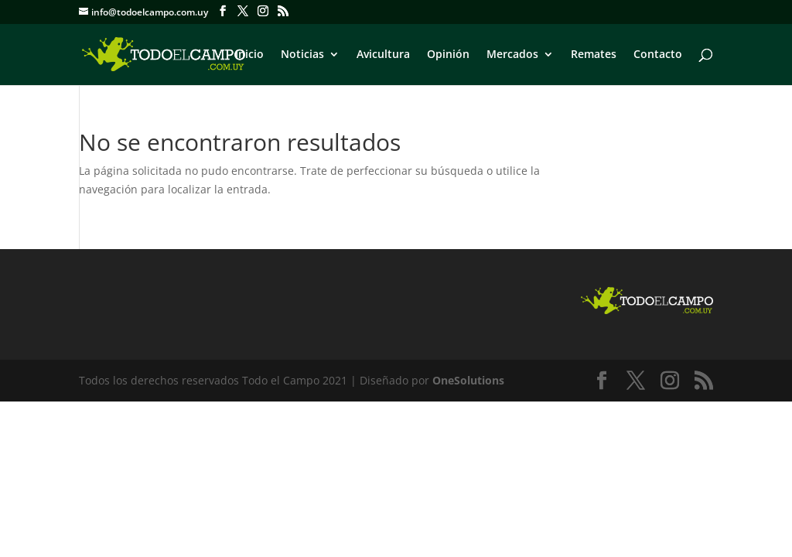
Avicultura (383, 55)
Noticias (302, 55)
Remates (593, 55)
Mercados (512, 55)
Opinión (448, 55)
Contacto (657, 55)
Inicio (249, 55)
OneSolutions (468, 380)
